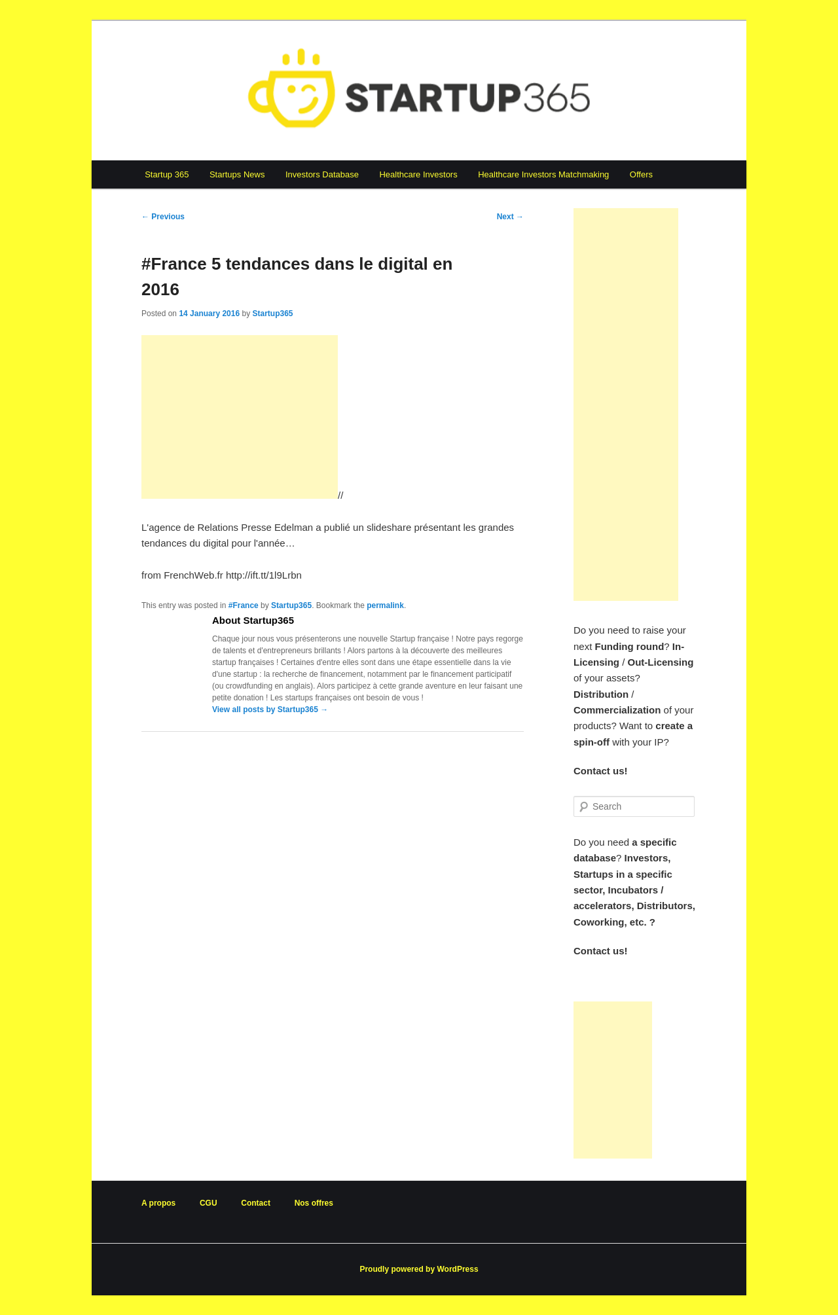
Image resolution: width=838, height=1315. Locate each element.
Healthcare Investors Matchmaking (543, 174)
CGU (208, 1203)
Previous (163, 216)
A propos (158, 1203)
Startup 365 (167, 174)
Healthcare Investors (418, 174)
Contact (255, 1203)
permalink (385, 605)
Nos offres (314, 1203)
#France (243, 605)
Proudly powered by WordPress (418, 1269)
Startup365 (272, 313)
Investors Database (322, 174)
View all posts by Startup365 (270, 709)
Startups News (237, 174)
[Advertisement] (239, 417)
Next (510, 216)
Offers (641, 174)
